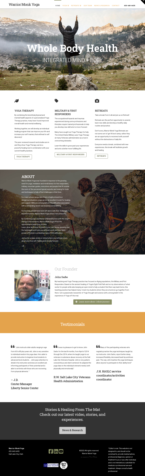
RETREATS (101, 156)
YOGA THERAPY (23, 156)
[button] (142, 2)
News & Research (72, 430)
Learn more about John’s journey (92, 301)
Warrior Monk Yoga (24, 4)
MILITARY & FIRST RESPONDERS (70, 154)
